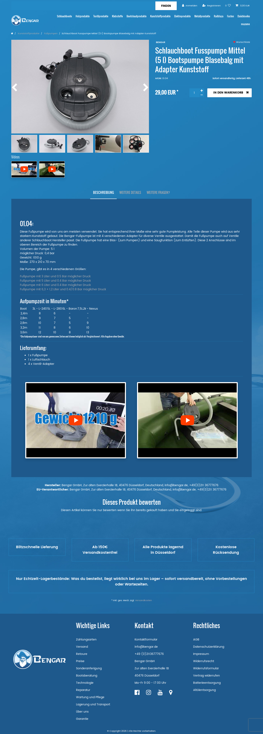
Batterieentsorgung (207, 682)
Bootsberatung (86, 675)
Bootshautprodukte (136, 16)
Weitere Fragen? (158, 192)
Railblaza (218, 16)
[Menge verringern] (201, 95)
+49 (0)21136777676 (149, 654)
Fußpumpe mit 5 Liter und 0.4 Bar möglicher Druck (55, 280)
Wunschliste (241, 42)
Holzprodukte (83, 16)
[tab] (103, 192)
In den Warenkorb (231, 92)
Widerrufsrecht (203, 661)
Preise (80, 661)
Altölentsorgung (204, 690)
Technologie (84, 682)
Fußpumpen (51, 33)
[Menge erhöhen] (201, 90)
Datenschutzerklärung (208, 646)
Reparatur (83, 690)
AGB (196, 639)
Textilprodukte (100, 16)
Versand (82, 646)
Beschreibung (103, 192)
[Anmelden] (190, 5)
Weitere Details (130, 192)
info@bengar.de (146, 646)
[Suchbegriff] (83, 5)
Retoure (81, 654)
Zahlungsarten (86, 639)
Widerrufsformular (206, 668)
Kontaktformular (146, 639)
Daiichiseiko (244, 16)
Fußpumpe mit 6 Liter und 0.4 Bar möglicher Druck (55, 285)
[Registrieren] (211, 5)
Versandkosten (143, 600)
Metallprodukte (202, 16)
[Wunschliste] (228, 5)
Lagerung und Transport (93, 704)
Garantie (82, 718)
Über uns (82, 711)
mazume (245, 24)
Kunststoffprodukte (160, 16)
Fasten (230, 16)
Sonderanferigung (89, 668)
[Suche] (166, 5)
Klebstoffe (117, 16)
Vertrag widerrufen (206, 675)
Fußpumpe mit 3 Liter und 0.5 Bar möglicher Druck (55, 276)
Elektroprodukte (182, 16)
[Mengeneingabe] (194, 92)
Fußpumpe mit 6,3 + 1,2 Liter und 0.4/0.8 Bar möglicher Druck (63, 289)
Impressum (201, 654)
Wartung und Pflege (90, 697)
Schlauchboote (64, 16)
